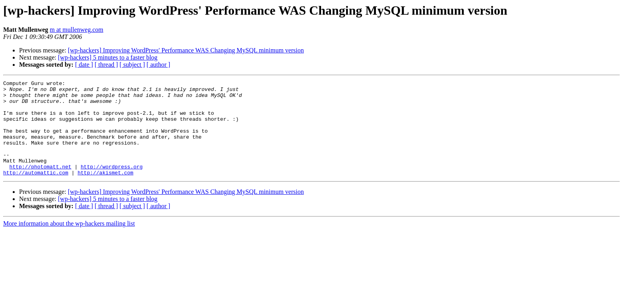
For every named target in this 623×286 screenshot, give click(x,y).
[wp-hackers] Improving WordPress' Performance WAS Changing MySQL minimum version (186, 50)
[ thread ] (106, 64)
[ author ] (158, 64)
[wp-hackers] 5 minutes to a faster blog (108, 57)
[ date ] (84, 64)
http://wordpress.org (112, 184)
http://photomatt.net (41, 184)
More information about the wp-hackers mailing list (69, 242)
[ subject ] (132, 64)
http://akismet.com (105, 191)
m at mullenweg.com (76, 29)
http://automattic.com (35, 191)
